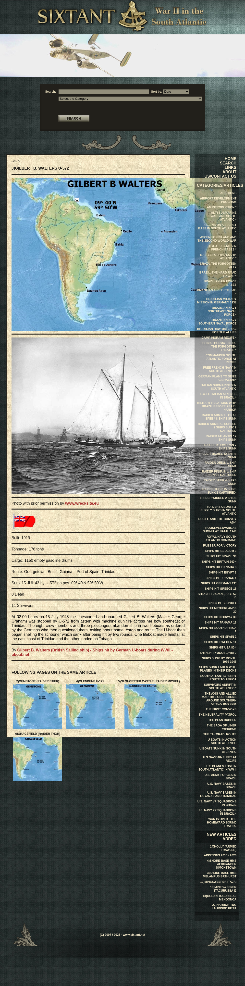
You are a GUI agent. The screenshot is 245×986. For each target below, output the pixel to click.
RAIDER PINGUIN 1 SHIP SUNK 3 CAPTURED (219, 473)
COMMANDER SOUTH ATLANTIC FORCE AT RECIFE (221, 359)
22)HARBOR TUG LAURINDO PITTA (224, 906)
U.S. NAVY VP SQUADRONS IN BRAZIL (216, 803)
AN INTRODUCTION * (221, 207)
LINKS (230, 167)
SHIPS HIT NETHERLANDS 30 (217, 610)
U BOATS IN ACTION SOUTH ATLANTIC (222, 741)
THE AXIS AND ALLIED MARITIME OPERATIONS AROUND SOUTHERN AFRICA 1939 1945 (219, 699)
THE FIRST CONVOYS (221, 709)
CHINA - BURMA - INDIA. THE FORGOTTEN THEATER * (219, 346)
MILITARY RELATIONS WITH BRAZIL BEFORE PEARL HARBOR (216, 406)
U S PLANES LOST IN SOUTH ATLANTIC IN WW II (217, 767)
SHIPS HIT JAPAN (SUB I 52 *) (217, 595)
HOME (230, 159)
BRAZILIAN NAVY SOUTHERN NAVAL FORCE (217, 321)
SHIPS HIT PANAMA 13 (220, 622)
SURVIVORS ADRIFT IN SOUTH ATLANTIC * (220, 686)
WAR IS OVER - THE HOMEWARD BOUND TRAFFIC (221, 822)
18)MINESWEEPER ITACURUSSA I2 (223, 889)
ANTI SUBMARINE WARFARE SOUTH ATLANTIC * (223, 216)
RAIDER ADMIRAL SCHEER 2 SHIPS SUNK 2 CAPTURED (217, 427)
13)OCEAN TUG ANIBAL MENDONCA (219, 897)
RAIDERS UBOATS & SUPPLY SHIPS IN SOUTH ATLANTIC (218, 510)
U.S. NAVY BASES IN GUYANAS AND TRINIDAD (218, 794)
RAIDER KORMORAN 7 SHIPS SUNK (220, 446)
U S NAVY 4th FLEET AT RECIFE (219, 759)
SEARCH (228, 163)
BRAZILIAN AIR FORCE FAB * (216, 291)
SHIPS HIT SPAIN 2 (223, 636)
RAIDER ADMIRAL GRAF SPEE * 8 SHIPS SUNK (219, 416)
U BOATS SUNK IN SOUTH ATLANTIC (217, 750)
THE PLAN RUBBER (222, 720)
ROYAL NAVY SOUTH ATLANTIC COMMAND (221, 538)
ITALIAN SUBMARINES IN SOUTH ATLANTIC (218, 387)
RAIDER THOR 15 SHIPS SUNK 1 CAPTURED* (219, 490)
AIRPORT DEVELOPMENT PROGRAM (218, 200)
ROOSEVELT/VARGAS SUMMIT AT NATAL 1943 (219, 529)
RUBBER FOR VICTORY (219, 545)
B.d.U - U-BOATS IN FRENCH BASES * (222, 247)
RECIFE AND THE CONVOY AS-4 (217, 520)
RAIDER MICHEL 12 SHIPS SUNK (217, 455)
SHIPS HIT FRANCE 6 (221, 578)
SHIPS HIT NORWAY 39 (220, 617)
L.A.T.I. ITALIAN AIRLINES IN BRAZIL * (218, 395)
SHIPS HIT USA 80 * (222, 647)
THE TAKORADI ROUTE (219, 734)
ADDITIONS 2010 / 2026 (220, 855)
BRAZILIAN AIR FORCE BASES (220, 283)
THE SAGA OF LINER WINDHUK (221, 727)
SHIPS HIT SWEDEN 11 (220, 642)
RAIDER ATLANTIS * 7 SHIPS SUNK (221, 438)
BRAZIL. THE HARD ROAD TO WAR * (217, 274)
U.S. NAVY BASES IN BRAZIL (221, 785)
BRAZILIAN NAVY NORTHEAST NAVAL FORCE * (222, 311)
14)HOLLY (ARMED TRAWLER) (223, 848)
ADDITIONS (228, 193)
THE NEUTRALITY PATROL (217, 714)
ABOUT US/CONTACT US (220, 174)
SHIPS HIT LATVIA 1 (222, 603)
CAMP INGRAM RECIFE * (219, 337)
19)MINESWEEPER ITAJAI (218, 882)
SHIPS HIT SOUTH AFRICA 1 (217, 629)
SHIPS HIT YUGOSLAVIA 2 (218, 653)
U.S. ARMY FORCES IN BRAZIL (220, 776)
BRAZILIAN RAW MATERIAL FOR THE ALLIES (216, 330)
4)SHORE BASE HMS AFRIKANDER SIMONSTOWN (221, 864)
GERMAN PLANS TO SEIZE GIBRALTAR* (217, 378)
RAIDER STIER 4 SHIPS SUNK (220, 482)
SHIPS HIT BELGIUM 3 (220, 551)
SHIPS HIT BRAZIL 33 (221, 556)
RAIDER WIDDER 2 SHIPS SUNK (218, 499)
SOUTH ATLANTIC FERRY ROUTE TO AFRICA (218, 677)
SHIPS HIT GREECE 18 (220, 588)
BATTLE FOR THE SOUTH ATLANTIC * (218, 256)
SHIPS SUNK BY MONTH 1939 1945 (219, 660)
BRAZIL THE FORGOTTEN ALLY (218, 265)
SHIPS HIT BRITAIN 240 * (219, 561)
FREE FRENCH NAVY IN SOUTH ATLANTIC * (219, 369)
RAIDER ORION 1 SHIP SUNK (220, 464)
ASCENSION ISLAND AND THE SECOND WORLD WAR (216, 239)
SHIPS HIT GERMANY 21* (218, 583)
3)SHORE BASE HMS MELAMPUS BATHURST (219, 874)
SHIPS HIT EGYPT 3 (222, 572)
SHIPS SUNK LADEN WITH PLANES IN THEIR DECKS (217, 668)
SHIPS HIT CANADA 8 (221, 567)
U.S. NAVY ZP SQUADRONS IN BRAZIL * (216, 812)
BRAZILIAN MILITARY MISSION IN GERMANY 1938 (217, 300)
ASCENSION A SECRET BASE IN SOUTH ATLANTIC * (217, 228)
